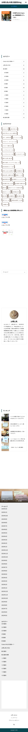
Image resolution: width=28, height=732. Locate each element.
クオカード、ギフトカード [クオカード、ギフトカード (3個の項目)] (10, 141)
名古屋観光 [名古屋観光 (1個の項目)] (19, 171)
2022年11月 (4, 595)
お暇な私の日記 (5, 12)
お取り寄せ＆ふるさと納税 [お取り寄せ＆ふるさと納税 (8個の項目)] (10, 133)
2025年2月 (4, 508)
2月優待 (3, 634)
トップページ (14, 717)
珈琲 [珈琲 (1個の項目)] (4, 187)
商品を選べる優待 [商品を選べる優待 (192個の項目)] (8, 175)
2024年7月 (4, 526)
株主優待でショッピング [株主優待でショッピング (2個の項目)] (18, 179)
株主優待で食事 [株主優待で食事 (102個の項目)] (20, 183)
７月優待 (3, 672)
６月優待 (3, 668)
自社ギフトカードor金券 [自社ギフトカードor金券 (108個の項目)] (15, 187)
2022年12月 (4, 591)
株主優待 (3, 651)
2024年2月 (4, 543)
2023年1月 (4, 588)
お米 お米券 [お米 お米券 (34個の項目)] (7, 137)
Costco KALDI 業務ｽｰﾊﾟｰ (8, 644)
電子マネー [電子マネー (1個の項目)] (6, 200)
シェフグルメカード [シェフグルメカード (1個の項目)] (8, 150)
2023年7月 (4, 567)
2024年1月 (4, 546)
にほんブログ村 (5, 217)
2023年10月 (4, 557)
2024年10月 (4, 515)
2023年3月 (4, 581)
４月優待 (3, 661)
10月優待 (3, 623)
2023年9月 (4, 560)
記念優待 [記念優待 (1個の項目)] (12, 196)
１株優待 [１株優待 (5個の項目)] (5, 204)
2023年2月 (4, 584)
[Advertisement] (14, 38)
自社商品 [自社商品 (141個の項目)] (15, 192)
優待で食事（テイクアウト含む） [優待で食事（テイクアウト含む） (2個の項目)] (11, 162)
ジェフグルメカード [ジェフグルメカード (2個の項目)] (8, 154)
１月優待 (3, 658)
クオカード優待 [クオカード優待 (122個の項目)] (8, 145)
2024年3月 (4, 539)
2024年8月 (4, 522)
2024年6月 (4, 529)
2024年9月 (4, 519)
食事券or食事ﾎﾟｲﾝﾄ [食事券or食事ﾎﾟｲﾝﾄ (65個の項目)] (16, 200)
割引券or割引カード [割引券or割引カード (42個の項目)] (8, 166)
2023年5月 (4, 574)
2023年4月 (4, 577)
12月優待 (3, 630)
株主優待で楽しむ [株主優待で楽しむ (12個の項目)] (8, 183)
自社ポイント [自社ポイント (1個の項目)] (6, 192)
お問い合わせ (14, 715)
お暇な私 (14, 321)
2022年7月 (4, 608)
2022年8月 (4, 605)
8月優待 (3, 641)
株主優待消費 (5, 654)
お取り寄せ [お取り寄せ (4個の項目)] (13, 129)
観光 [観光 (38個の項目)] (5, 196)
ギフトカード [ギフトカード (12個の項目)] (17, 137)
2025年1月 (4, 512)
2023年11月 (4, 553)
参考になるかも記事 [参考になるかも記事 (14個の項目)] (8, 171)
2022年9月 (4, 601)
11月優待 (3, 627)
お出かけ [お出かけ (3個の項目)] (5, 129)
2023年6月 (4, 570)
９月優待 (3, 675)
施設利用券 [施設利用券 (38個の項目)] (6, 179)
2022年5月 (4, 615)
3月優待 (3, 637)
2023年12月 (4, 550)
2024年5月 (4, 533)
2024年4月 (4, 536)
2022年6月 (4, 612)
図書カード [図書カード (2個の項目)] (19, 175)
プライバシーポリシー (14, 720)
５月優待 (3, 665)
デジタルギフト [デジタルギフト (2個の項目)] (20, 154)
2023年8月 (4, 564)
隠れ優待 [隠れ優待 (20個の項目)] (20, 196)
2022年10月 (4, 598)
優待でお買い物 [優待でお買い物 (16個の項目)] (7, 158)
